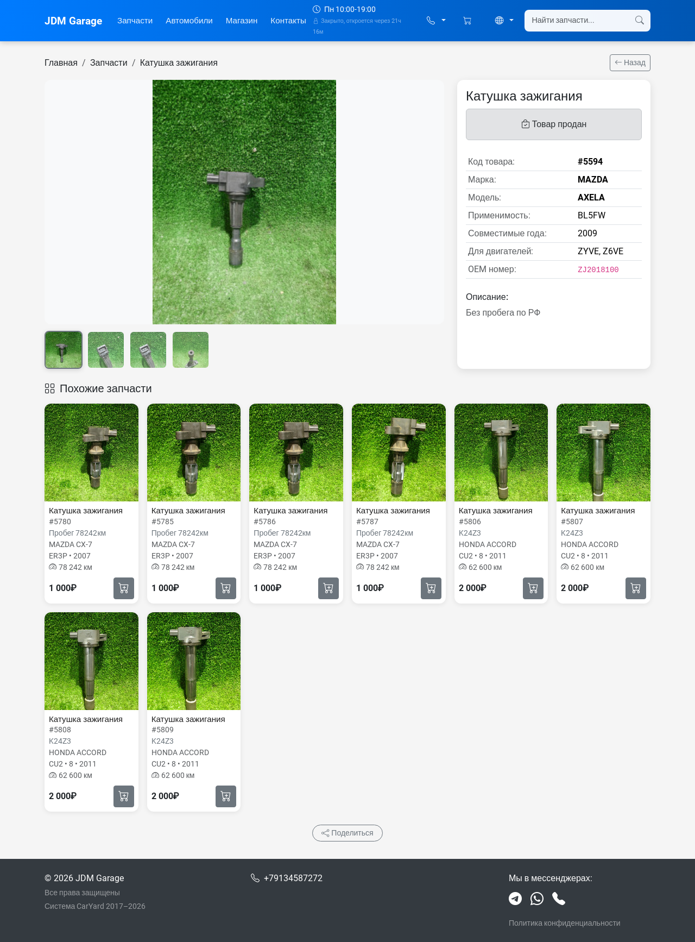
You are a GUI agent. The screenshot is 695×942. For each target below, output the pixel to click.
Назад (630, 62)
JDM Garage (73, 21)
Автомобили (189, 21)
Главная (61, 63)
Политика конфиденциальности (565, 923)
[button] (436, 21)
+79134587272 (293, 878)
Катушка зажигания (179, 63)
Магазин (242, 21)
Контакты (288, 21)
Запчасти (135, 21)
